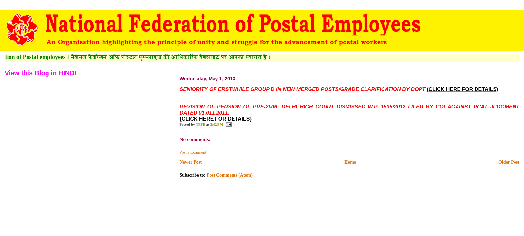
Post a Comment (192, 152)
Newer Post (190, 162)
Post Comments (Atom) (230, 175)
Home (350, 162)
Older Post (508, 162)
